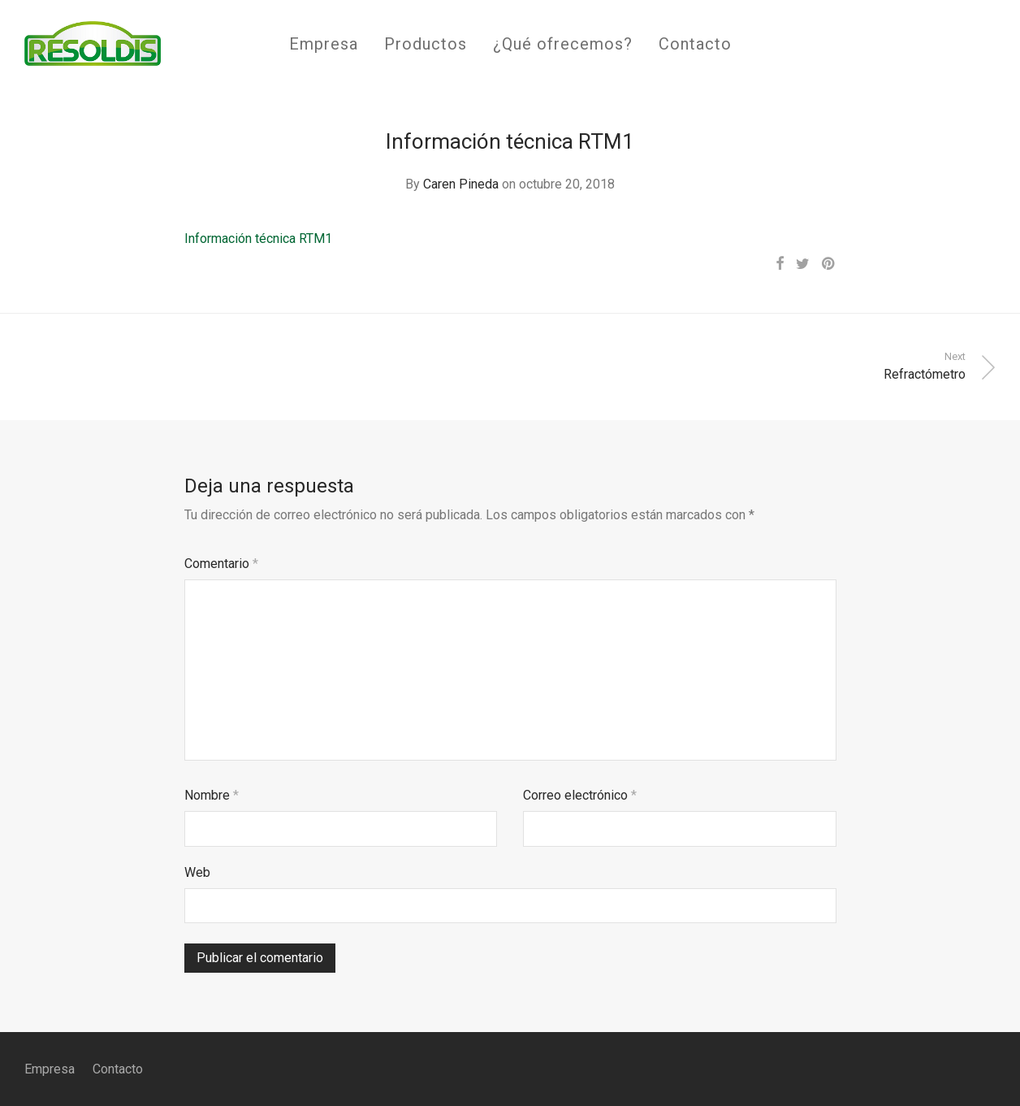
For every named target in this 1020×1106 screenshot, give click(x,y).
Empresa (323, 44)
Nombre (211, 795)
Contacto (695, 44)
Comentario (221, 563)
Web (197, 872)
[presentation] (307, 968)
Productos (425, 44)
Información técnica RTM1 (258, 238)
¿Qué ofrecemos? (563, 44)
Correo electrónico (580, 795)
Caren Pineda (461, 184)
